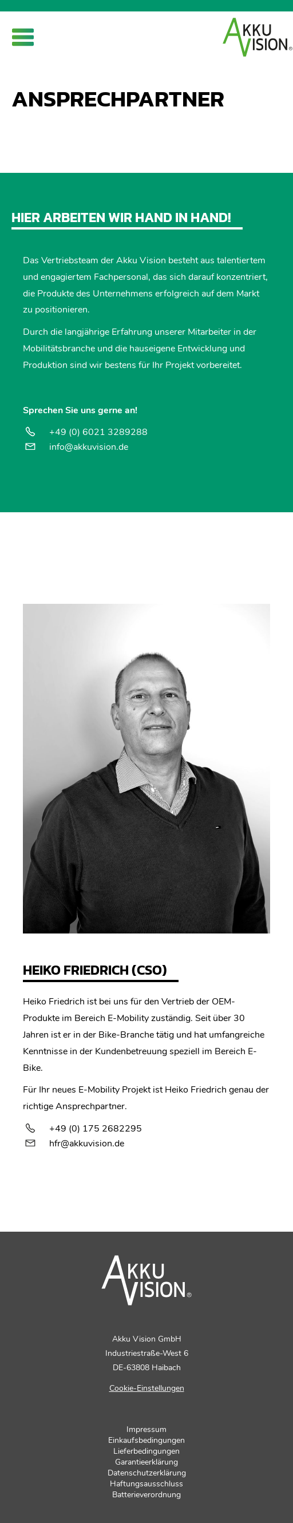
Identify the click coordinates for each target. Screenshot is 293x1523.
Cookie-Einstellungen (146, 1388)
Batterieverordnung (146, 1494)
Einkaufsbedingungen (146, 1440)
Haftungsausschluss (146, 1483)
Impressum (146, 1429)
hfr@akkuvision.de (86, 1143)
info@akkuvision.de (88, 447)
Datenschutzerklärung (147, 1472)
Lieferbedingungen (146, 1451)
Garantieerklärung (146, 1462)
